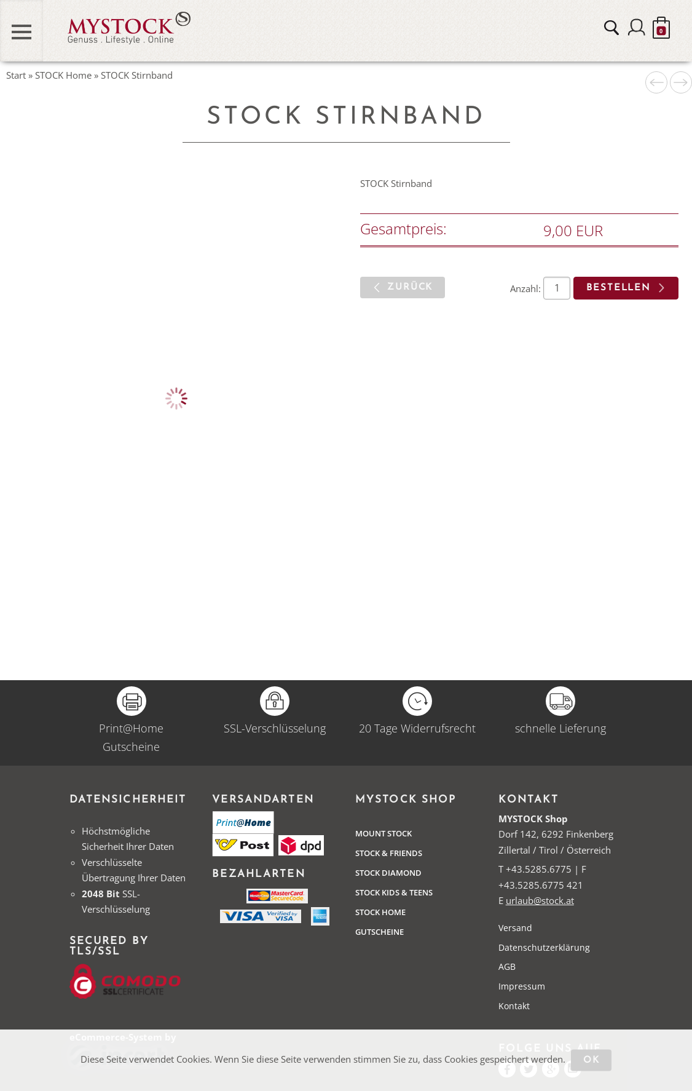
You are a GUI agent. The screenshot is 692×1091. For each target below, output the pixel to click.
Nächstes (681, 82)
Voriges (656, 82)
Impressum (521, 986)
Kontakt (514, 1006)
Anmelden (637, 28)
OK (591, 1060)
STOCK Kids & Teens (394, 892)
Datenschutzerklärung (544, 947)
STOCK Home (380, 912)
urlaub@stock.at (540, 900)
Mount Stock (383, 833)
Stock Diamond (388, 872)
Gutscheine (379, 931)
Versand (515, 928)
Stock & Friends (388, 853)
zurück (410, 287)
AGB (507, 966)
